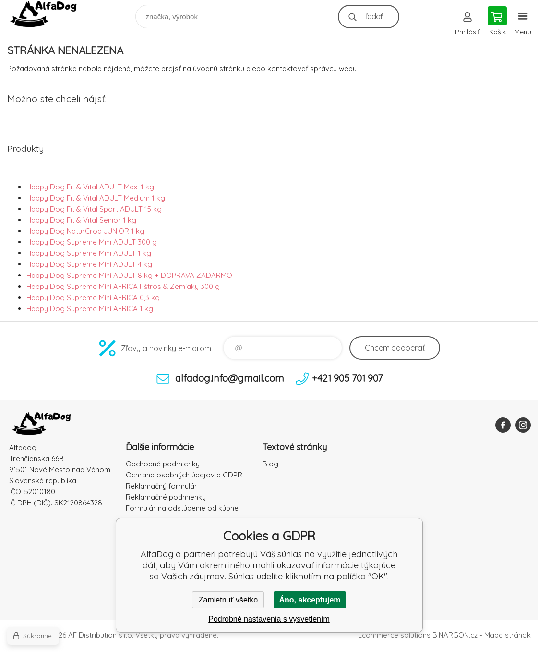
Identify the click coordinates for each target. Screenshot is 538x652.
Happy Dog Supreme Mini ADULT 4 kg (89, 264)
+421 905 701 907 (347, 378)
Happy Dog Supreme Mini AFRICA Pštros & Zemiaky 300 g (123, 286)
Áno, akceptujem (309, 600)
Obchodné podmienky (163, 463)
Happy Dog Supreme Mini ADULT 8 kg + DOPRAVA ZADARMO (129, 275)
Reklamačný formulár (161, 485)
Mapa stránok (507, 634)
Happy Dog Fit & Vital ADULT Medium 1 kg (95, 197)
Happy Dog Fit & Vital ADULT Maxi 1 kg (90, 186)
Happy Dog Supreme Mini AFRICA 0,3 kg (93, 297)
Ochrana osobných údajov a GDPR (184, 474)
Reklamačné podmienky (166, 497)
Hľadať (371, 16)
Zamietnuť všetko (228, 600)
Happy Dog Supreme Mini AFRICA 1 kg (89, 308)
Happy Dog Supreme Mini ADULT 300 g (91, 242)
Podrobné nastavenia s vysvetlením (269, 619)
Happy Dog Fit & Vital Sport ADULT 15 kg (94, 208)
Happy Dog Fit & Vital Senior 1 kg (81, 220)
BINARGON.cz (455, 634)
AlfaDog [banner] (49, 14)
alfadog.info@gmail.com (229, 378)
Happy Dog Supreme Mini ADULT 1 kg (88, 253)
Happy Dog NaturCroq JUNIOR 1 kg (85, 231)
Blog (270, 463)
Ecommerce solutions (394, 634)
